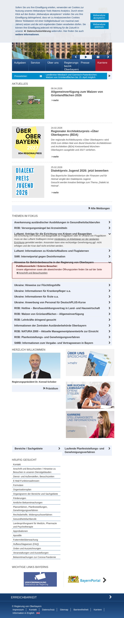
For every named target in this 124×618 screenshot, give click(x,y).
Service (35, 62)
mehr (56, 100)
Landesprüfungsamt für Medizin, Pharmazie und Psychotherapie (35, 525)
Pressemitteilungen (109, 76)
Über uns (53, 62)
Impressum (18, 609)
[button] (62, 222)
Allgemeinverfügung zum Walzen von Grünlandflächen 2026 (77, 93)
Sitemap (64, 609)
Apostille (17, 535)
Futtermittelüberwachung (25, 539)
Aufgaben (20, 62)
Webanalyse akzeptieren (99, 16)
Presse (85, 62)
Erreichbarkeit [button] (24, 597)
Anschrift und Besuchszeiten (33, 273)
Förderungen (19, 498)
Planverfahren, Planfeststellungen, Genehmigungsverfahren (30, 509)
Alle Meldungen (100, 208)
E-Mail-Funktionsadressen (26, 481)
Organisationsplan (22, 489)
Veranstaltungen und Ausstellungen (31, 553)
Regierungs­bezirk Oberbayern (71, 66)
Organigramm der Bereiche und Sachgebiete (35, 494)
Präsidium (52, 388)
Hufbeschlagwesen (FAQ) (26, 544)
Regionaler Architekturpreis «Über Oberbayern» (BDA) (75, 133)
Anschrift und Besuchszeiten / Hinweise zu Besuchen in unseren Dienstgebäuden (34, 470)
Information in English (23, 613)
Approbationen (20, 531)
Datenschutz (48, 609)
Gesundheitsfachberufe (24, 519)
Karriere (102, 62)
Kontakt (17, 464)
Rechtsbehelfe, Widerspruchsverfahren (32, 514)
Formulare (18, 485)
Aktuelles (20, 83)
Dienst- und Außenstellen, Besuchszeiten (33, 476)
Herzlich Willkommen (28, 349)
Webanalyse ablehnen (99, 25)
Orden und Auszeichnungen (27, 548)
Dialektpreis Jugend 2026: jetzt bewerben (79, 170)
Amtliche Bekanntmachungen (27, 502)
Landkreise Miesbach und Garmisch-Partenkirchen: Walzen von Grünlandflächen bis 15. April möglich (71, 76)
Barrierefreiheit (80, 609)
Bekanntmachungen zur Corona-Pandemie (34, 557)
